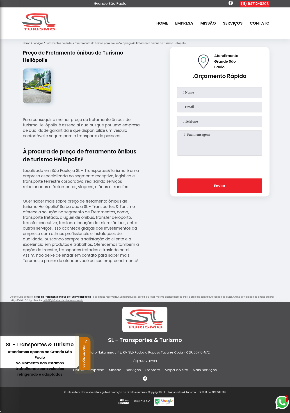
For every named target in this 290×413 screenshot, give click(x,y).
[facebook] (230, 4)
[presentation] (219, 166)
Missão (208, 23)
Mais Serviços (205, 370)
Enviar (219, 185)
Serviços (233, 23)
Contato (259, 23)
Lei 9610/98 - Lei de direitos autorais (63, 300)
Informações (37, 353)
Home (162, 23)
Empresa (184, 23)
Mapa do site (176, 370)
